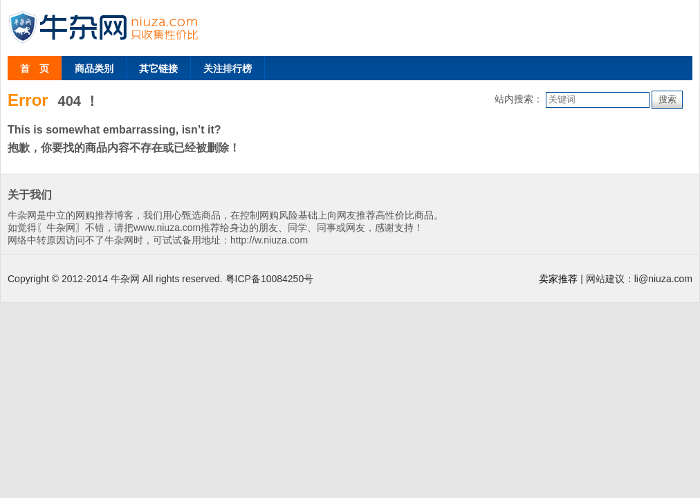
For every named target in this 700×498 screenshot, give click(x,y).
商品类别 (94, 68)
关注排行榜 (227, 68)
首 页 (34, 68)
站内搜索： (519, 98)
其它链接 (158, 68)
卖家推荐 (558, 278)
